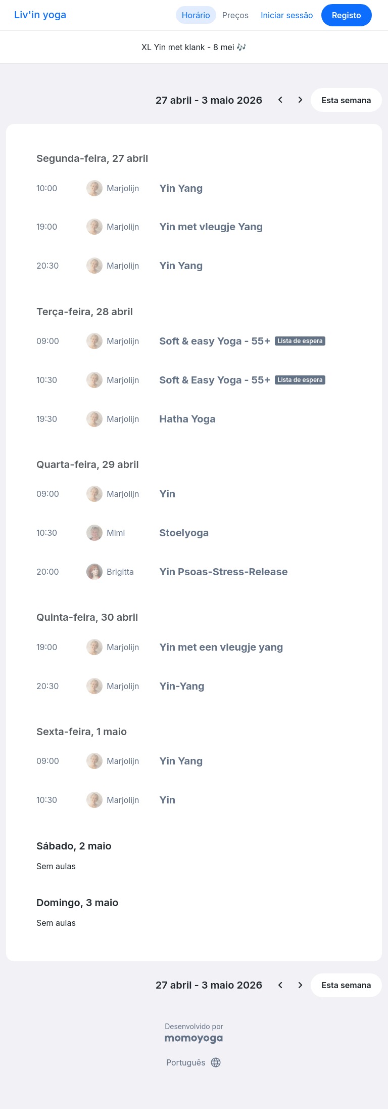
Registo (346, 15)
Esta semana (346, 100)
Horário (196, 15)
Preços (235, 15)
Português (194, 1062)
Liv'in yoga (40, 15)
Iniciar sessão (287, 15)
